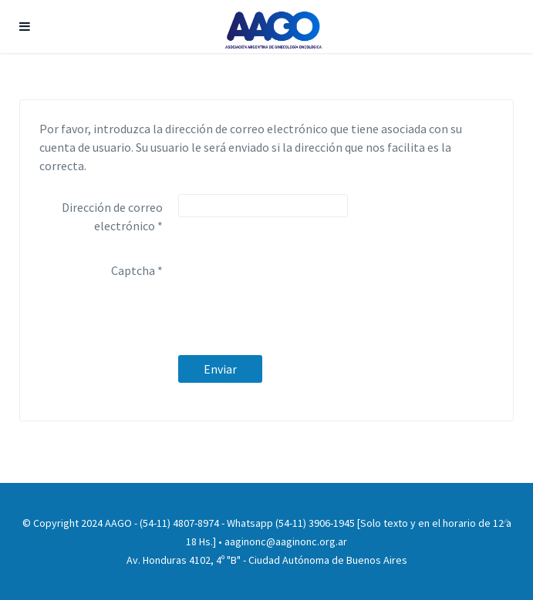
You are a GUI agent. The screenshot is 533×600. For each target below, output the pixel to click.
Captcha (137, 270)
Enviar (220, 369)
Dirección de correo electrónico (112, 216)
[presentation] (295, 287)
